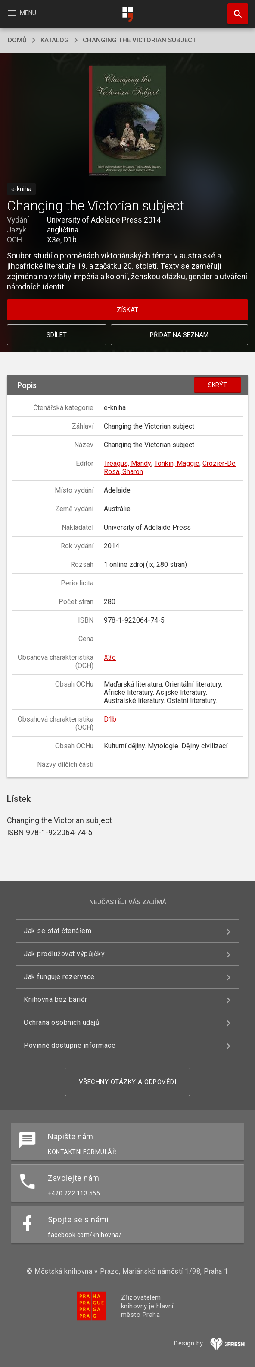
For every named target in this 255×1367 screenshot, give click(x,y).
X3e (110, 657)
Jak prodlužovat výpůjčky (64, 954)
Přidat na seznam (179, 335)
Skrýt (217, 384)
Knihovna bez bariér (55, 999)
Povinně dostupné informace (69, 1045)
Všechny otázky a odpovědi (128, 1082)
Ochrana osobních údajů (62, 1022)
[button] (128, 121)
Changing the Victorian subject (139, 40)
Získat (127, 310)
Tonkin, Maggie (176, 463)
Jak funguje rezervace (59, 977)
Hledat (234, 9)
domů (17, 40)
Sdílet (57, 335)
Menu (21, 13)
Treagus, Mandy (127, 463)
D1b (110, 719)
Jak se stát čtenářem (57, 931)
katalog (54, 40)
